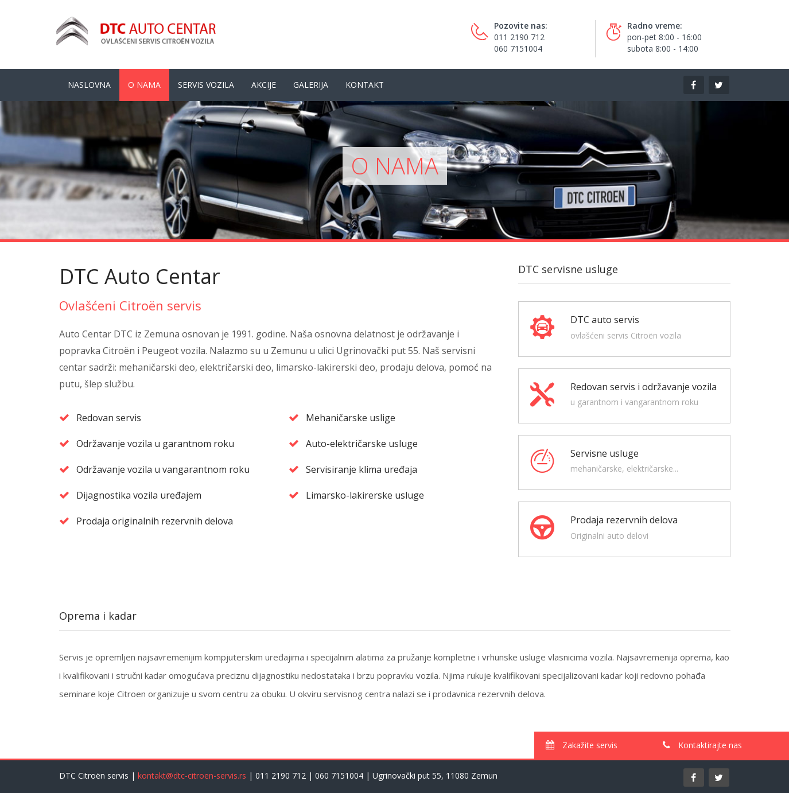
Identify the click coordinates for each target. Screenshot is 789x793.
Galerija (310, 84)
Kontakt (364, 84)
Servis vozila (206, 84)
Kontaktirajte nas (702, 745)
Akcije (263, 84)
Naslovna (89, 84)
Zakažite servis (581, 745)
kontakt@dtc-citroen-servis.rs (192, 775)
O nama (144, 84)
